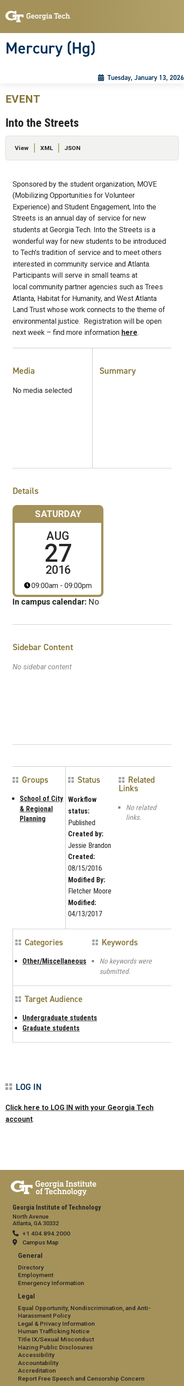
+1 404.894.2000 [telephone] (46, 1233)
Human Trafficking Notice (54, 1331)
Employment (35, 1274)
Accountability (38, 1362)
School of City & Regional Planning (41, 808)
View (22, 147)
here (129, 332)
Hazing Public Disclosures (55, 1347)
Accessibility (36, 1354)
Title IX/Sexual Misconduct (56, 1339)
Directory (31, 1267)
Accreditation (37, 1370)
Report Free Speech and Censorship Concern (81, 1378)
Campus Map (40, 1242)
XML (46, 147)
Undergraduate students (59, 1018)
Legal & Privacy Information (56, 1323)
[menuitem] (92, 1269)
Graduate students (51, 1028)
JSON (72, 147)
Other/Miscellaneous (54, 961)
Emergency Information (51, 1282)
